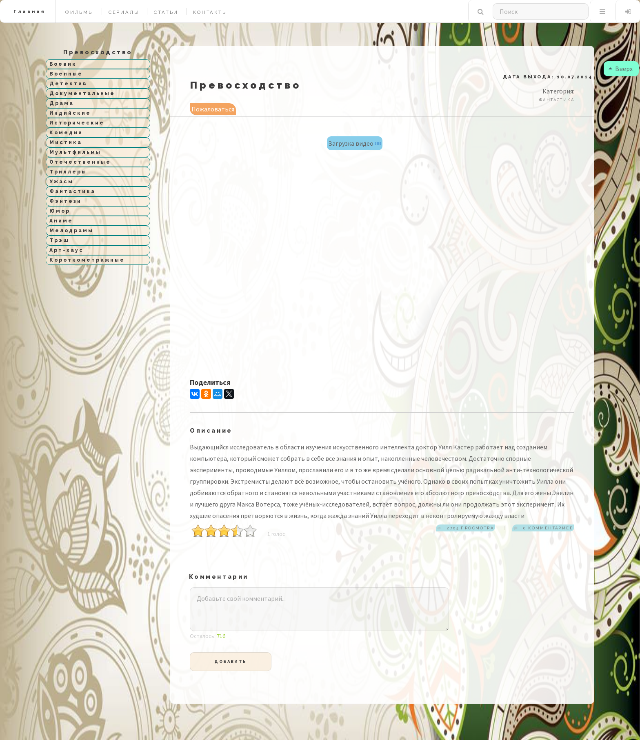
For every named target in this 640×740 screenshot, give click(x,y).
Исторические (76, 123)
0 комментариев (547, 528)
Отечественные (80, 162)
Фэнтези (65, 201)
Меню (602, 11)
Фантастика (72, 191)
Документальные (82, 93)
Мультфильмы (75, 152)
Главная (29, 11)
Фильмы (79, 12)
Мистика (65, 142)
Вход (628, 11)
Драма (61, 103)
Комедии (66, 133)
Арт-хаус (66, 250)
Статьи (166, 12)
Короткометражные (87, 260)
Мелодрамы (71, 230)
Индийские (70, 113)
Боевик (63, 64)
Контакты (210, 12)
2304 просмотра (469, 528)
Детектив (68, 84)
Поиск (481, 11)
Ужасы (61, 181)
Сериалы (124, 12)
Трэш (59, 240)
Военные (66, 74)
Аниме (61, 221)
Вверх (619, 68)
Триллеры (68, 172)
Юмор (59, 211)
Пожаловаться (212, 109)
